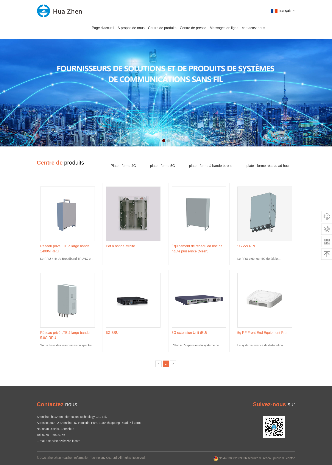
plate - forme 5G (162, 166)
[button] (163, 140)
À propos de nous (131, 28)
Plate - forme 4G (123, 166)
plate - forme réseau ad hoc (267, 166)
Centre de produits (162, 28)
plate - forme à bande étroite (210, 166)
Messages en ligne (224, 28)
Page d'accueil (103, 28)
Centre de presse (193, 28)
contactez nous (253, 28)
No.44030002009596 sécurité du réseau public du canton (254, 458)
